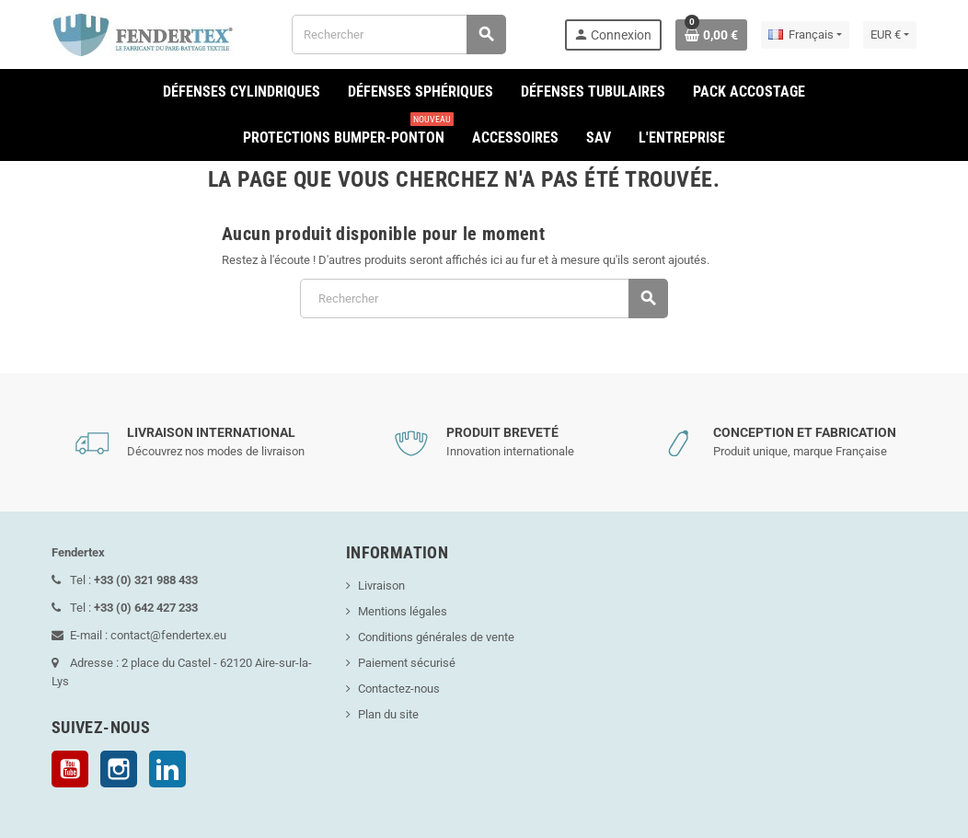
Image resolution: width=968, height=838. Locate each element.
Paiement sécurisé (406, 663)
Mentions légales (402, 611)
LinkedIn (167, 769)
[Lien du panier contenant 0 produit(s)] (711, 35)
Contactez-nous (399, 688)
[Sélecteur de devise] (889, 35)
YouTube (70, 769)
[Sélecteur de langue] (805, 35)
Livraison (381, 585)
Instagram (118, 769)
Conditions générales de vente (436, 637)
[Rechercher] (398, 34)
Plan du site (388, 714)
